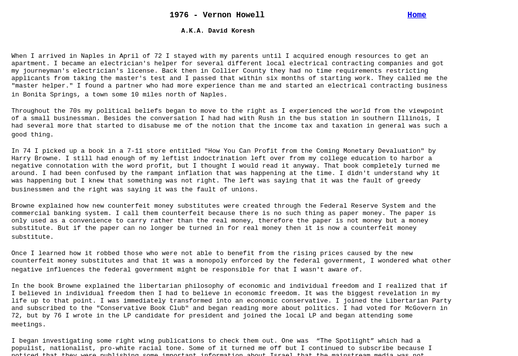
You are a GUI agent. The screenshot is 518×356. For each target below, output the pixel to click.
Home (417, 15)
